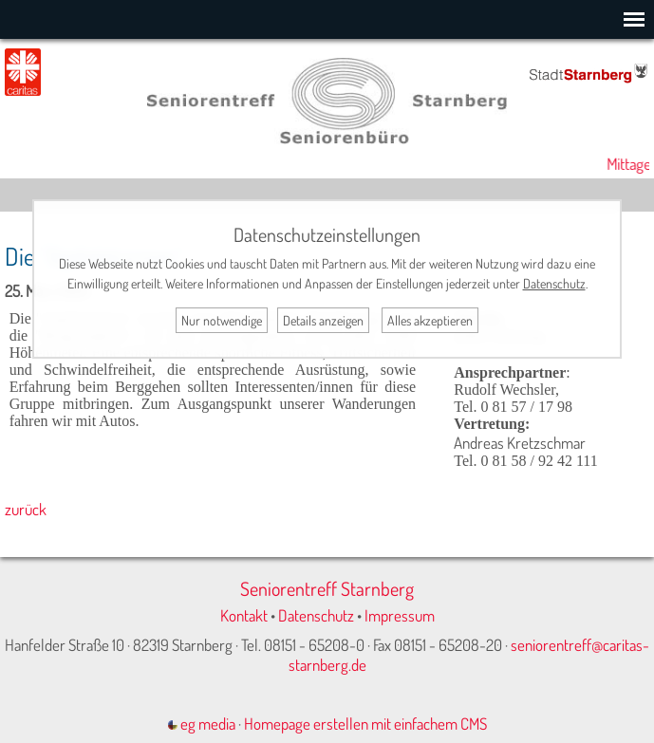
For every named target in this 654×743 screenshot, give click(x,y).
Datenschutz (316, 615)
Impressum (399, 615)
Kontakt (244, 615)
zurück (26, 509)
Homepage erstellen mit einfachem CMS (365, 724)
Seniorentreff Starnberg (327, 588)
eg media (201, 724)
